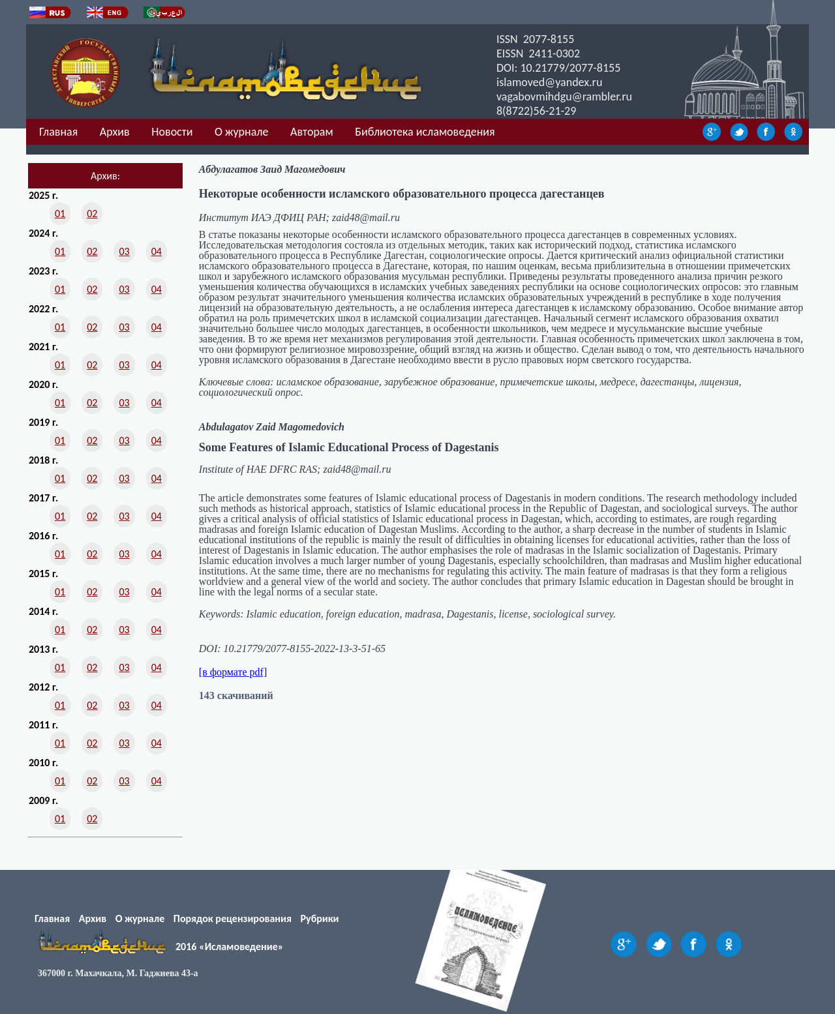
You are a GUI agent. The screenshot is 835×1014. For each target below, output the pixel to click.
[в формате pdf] (233, 672)
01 (60, 213)
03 (124, 251)
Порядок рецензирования (233, 918)
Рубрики (320, 918)
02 (92, 213)
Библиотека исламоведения (424, 132)
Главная (58, 132)
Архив (115, 132)
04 (156, 251)
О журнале (241, 132)
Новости (171, 132)
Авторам (311, 132)
